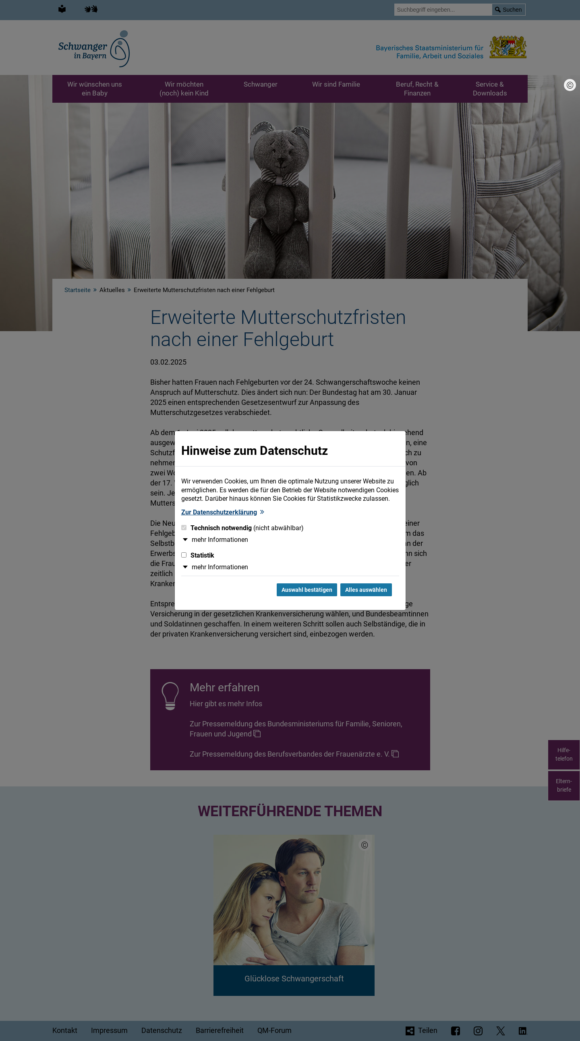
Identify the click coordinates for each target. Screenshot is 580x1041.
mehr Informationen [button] (220, 539)
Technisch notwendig (242, 528)
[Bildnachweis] (570, 85)
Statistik (197, 555)
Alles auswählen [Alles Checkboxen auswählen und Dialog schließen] (366, 590)
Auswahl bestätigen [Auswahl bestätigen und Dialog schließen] (307, 590)
